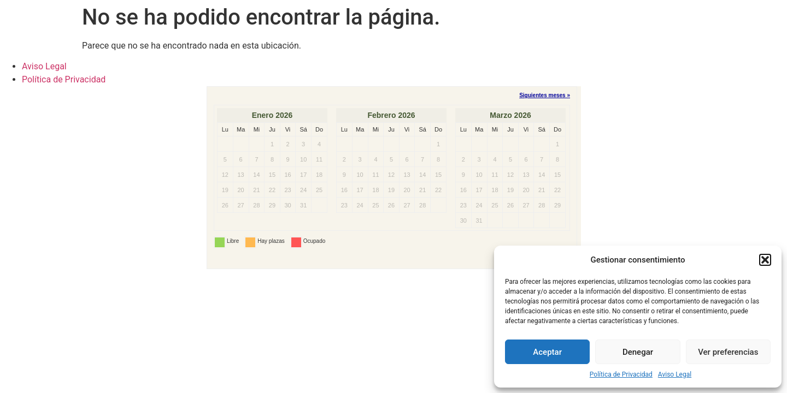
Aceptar (547, 352)
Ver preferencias (728, 352)
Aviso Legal (674, 374)
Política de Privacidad (621, 374)
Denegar (637, 352)
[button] (765, 259)
